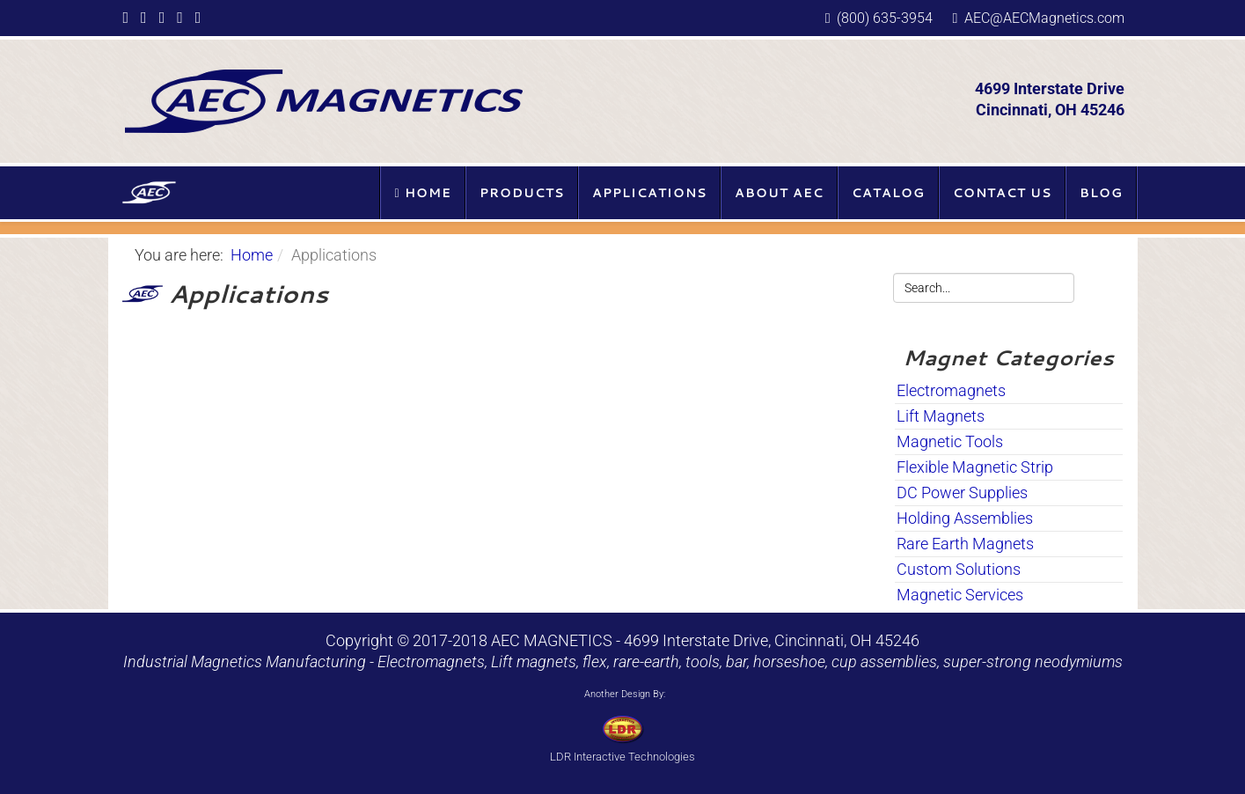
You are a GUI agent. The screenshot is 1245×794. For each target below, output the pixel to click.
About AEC (779, 193)
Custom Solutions (959, 569)
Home (422, 193)
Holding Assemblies (965, 518)
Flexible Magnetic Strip (975, 467)
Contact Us (1002, 193)
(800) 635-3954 (885, 18)
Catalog (888, 193)
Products (522, 193)
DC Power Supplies (962, 492)
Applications (649, 193)
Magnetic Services (960, 594)
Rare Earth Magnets (965, 543)
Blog (1101, 193)
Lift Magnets (941, 416)
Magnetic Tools (950, 441)
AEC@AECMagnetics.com (1044, 18)
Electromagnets (951, 390)
